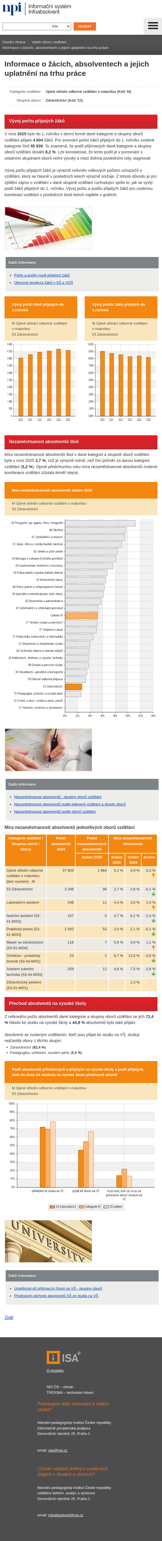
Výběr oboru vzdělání (49, 42)
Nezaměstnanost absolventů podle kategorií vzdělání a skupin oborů (70, 804)
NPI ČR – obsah (60, 1387)
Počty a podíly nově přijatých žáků (42, 275)
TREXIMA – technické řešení (70, 1392)
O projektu (55, 1370)
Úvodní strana (13, 42)
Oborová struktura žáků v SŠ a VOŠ (43, 282)
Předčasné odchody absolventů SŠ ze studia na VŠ (56, 1296)
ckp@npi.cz (57, 1450)
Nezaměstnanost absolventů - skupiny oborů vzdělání (58, 797)
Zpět (9, 1317)
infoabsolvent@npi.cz (65, 1515)
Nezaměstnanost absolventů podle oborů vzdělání (55, 811)
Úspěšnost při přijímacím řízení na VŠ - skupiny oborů (58, 1288)
